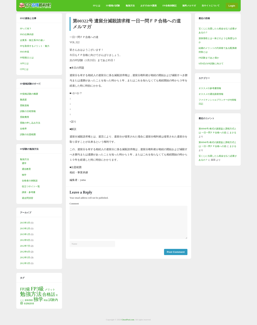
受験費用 (24, 117)
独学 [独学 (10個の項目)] (38, 299)
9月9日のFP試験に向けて (211, 63)
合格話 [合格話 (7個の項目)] (48, 294)
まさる (233, 132)
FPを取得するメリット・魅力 (34, 46)
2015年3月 (25, 222)
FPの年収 (24, 51)
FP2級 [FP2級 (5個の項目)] (25, 289)
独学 (24, 175)
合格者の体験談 (30, 180)
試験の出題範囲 (28, 134)
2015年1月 (25, 234)
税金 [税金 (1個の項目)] (46, 300)
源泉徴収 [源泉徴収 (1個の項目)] (29, 300)
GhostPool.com (128, 319)
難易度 (23, 99)
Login (232, 5)
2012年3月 (25, 263)
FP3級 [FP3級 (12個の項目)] (37, 289)
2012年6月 (25, 251)
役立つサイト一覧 (31, 186)
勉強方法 (130, 5)
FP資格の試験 (113, 5)
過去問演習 (27, 198)
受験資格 (24, 105)
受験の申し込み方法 (30, 123)
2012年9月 (25, 240)
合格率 (23, 128)
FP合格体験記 (170, 5)
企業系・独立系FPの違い (32, 40)
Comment (74, 203)
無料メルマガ (189, 5)
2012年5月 (25, 257)
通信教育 (26, 169)
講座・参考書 (28, 192)
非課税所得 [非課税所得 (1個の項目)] (29, 304)
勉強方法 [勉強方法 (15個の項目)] (31, 294)
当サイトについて (211, 5)
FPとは (96, 5)
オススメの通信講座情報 (211, 94)
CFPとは (24, 69)
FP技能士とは (27, 57)
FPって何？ (25, 28)
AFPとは (24, 63)
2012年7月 (25, 246)
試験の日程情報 (28, 111)
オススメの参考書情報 (210, 88)
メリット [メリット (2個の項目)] (50, 289)
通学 (24, 163)
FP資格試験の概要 (29, 94)
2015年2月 (25, 228)
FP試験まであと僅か (209, 57)
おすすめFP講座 (148, 5)
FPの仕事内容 (27, 34)
